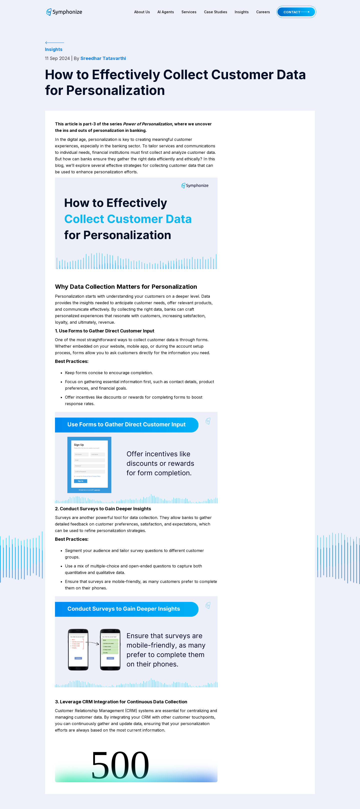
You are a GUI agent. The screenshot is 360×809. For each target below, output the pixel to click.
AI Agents (166, 12)
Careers (263, 12)
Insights (242, 12)
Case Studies (215, 12)
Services (189, 12)
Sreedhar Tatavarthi (103, 58)
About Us (142, 12)
